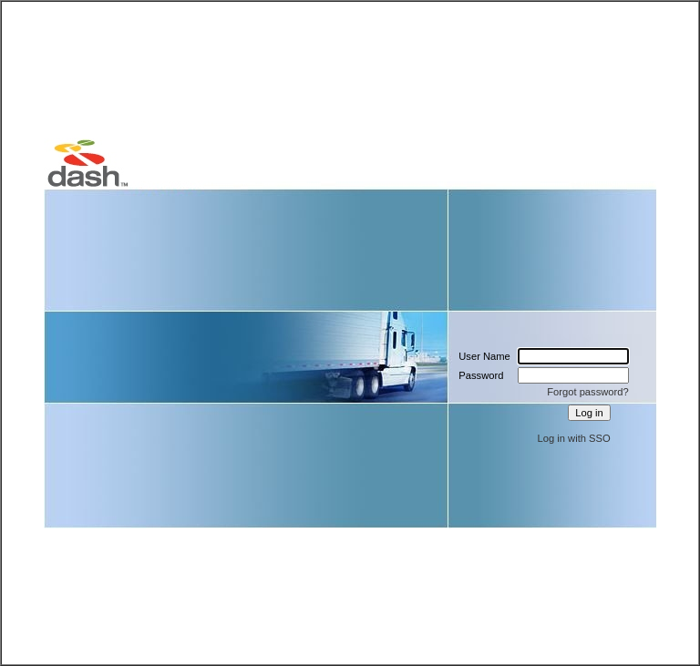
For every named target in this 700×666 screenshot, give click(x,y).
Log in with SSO (574, 438)
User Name (484, 356)
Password (480, 375)
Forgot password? (588, 391)
